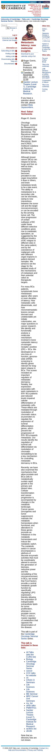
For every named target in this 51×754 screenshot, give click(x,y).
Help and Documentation (10, 62)
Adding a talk (11, 56)
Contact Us (43, 748)
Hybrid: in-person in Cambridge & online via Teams (46, 47)
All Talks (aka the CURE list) (31, 654)
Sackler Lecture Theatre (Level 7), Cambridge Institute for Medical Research (30, 88)
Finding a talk (11, 54)
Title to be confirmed (45, 65)
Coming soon (44, 90)
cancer (29, 671)
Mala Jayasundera (27, 106)
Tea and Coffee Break (45, 60)
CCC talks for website (31, 674)
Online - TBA (45, 30)
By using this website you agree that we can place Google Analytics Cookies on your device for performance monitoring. (34, 10)
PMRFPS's (31, 708)
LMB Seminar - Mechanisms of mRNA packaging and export (46, 73)
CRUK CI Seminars (30, 681)
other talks (31, 705)
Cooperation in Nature (46, 81)
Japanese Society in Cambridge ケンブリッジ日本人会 (46, 37)
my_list (29, 703)
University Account (9, 38)
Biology (29, 659)
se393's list (31, 729)
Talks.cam (26, 19)
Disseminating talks (9, 59)
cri (27, 678)
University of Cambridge (10, 19)
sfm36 (29, 731)
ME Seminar (32, 694)
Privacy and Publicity (35, 750)
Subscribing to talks (9, 51)
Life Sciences (30, 686)
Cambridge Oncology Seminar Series (29, 636)
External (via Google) (10, 41)
